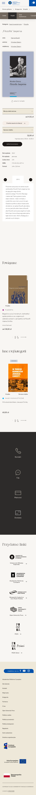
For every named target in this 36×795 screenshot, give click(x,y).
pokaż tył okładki (18, 101)
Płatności (18, 494)
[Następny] (23, 337)
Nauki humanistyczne (15, 24)
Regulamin (5, 728)
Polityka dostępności (8, 724)
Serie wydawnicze (22, 15)
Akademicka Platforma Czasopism (11, 679)
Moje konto (5, 693)
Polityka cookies (6, 715)
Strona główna (7, 9)
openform (11, 791)
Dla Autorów (5, 684)
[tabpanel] (18, 301)
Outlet (4, 15)
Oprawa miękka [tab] (18, 130)
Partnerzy (5, 701)
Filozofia (26, 24)
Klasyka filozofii (15, 38)
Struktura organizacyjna (9, 737)
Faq (18, 474)
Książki (25, 9)
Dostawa (18, 515)
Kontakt (18, 453)
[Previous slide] (5, 179)
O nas (4, 706)
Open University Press (8, 710)
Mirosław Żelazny (16, 42)
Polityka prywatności (8, 719)
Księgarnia (18, 9)
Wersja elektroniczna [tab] (18, 111)
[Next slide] (30, 179)
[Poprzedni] (12, 337)
